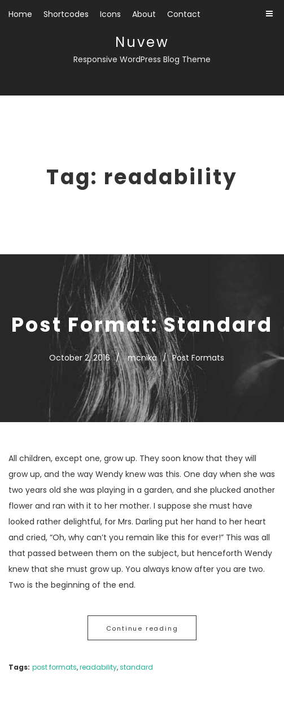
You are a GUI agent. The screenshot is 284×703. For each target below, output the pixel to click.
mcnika (142, 357)
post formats (54, 667)
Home (20, 14)
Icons (110, 14)
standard (136, 667)
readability (98, 667)
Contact (183, 14)
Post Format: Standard (142, 325)
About (144, 14)
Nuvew (142, 42)
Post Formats (198, 357)
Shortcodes (66, 14)
